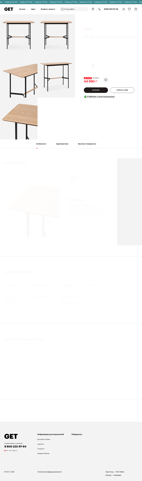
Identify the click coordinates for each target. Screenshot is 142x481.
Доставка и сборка (43, 439)
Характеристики (62, 145)
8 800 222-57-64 (111, 9)
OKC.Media (120, 472)
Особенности (41, 145)
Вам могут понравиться (87, 145)
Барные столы (90, 20)
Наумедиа (117, 475)
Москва (93, 9)
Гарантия (40, 444)
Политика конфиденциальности (49, 472)
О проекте (40, 449)
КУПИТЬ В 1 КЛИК (122, 90)
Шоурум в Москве (43, 453)
